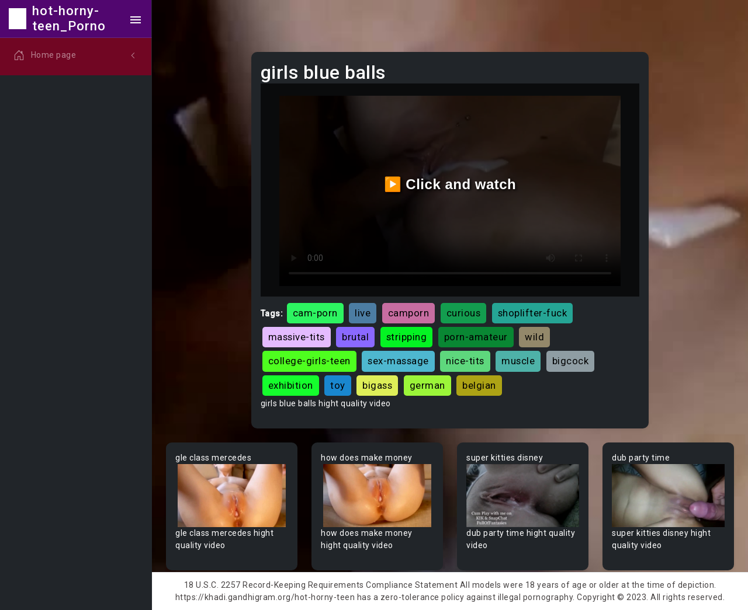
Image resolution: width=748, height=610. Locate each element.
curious (463, 313)
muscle (518, 361)
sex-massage (398, 361)
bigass (377, 385)
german (427, 385)
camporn (409, 313)
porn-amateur (476, 337)
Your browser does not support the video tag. (231, 496)
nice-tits (465, 361)
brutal (355, 337)
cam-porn (315, 313)
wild (534, 337)
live (362, 313)
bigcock (570, 361)
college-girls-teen (309, 361)
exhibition (290, 385)
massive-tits (296, 337)
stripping (406, 337)
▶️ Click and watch (450, 184)
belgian (479, 385)
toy (337, 385)
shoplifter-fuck (532, 313)
